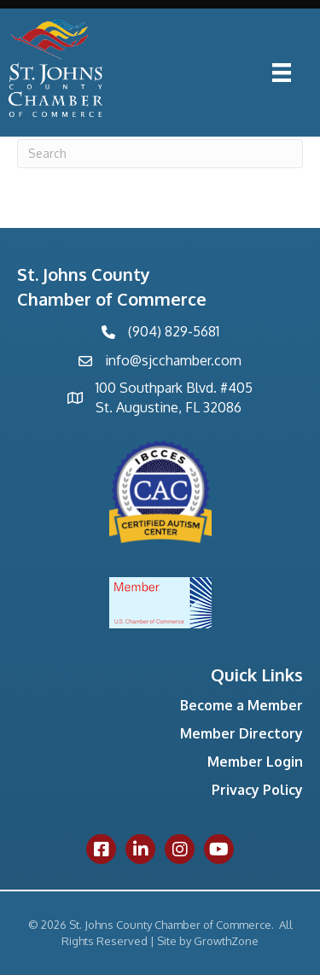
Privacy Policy (257, 789)
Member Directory (241, 733)
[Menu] (281, 72)
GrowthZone (226, 941)
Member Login (255, 761)
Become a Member (241, 705)
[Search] (160, 153)
